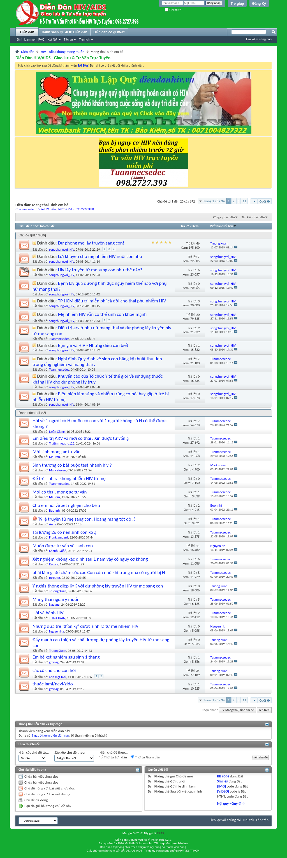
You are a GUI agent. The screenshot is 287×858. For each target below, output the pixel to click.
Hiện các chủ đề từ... (33, 752)
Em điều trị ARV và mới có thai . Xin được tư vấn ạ (81, 438)
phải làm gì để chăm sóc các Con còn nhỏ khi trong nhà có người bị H (99, 572)
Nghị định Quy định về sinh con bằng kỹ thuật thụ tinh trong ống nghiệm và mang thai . (97, 362)
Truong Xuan (57, 591)
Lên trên (264, 710)
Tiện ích (84, 39)
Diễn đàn (27, 32)
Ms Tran (54, 457)
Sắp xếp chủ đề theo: (69, 752)
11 (244, 201)
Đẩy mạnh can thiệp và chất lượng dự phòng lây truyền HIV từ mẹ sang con (101, 642)
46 (198, 243)
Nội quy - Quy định (231, 803)
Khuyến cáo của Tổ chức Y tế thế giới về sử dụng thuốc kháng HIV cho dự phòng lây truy (98, 379)
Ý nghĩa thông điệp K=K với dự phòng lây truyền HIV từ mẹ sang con (98, 586)
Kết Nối (52, 39)
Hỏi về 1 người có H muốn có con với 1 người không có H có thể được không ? (99, 423)
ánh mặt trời (57, 677)
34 (198, 671)
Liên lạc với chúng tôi (225, 820)
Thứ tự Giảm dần (145, 757)
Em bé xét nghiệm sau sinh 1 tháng (66, 657)
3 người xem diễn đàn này (50, 735)
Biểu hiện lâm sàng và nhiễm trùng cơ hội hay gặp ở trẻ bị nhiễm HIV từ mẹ (101, 397)
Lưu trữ (248, 820)
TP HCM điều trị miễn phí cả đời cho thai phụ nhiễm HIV (112, 301)
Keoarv (53, 564)
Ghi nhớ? (173, 9)
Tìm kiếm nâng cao (259, 39)
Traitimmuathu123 (61, 443)
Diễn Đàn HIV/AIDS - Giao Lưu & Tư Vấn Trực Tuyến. (63, 57)
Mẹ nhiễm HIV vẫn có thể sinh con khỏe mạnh (102, 314)
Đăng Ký (259, 4)
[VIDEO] (223, 791)
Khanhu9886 (57, 551)
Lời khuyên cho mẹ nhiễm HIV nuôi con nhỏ (100, 256)
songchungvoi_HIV (61, 249)
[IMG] (221, 786)
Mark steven (57, 470)
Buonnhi (55, 511)
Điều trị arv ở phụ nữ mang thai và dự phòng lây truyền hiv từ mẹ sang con (102, 331)
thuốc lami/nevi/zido (53, 684)
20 (198, 315)
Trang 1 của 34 (213, 201)
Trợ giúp (237, 4)
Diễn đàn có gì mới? (109, 32)
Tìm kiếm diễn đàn (253, 217)
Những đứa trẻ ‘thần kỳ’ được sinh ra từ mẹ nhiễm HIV (85, 626)
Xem (195, 226)
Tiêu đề (24, 226)
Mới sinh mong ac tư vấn (56, 452)
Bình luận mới (26, 39)
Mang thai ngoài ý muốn (56, 599)
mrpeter (54, 578)
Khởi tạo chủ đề (44, 226)
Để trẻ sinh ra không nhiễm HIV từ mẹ (69, 478)
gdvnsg (54, 662)
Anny (52, 524)
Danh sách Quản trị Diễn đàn (64, 32)
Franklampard (58, 537)
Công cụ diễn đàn (224, 217)
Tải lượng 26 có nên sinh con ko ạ (64, 532)
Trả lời (184, 226)
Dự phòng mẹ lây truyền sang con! (91, 243)
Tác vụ (68, 39)
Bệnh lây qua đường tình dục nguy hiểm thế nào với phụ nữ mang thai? (99, 286)
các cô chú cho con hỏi (54, 670)
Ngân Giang (57, 432)
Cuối (264, 201)
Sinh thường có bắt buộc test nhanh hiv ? (72, 465)
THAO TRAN (57, 618)
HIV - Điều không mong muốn (62, 52)
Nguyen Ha (56, 631)
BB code (223, 776)
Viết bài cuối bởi (223, 226)
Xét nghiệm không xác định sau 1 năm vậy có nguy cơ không (90, 559)
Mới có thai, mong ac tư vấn (60, 492)
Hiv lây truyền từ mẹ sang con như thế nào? (100, 270)
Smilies (222, 781)
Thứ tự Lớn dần (113, 757)
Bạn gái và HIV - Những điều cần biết (93, 345)
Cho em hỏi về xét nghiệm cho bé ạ (66, 505)
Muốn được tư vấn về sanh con (63, 546)
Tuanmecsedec (59, 339)
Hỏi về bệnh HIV (48, 613)
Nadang (54, 605)
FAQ (41, 39)
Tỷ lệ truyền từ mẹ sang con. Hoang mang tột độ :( (86, 519)
